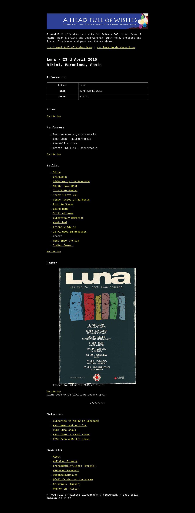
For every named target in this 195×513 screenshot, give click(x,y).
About (57, 457)
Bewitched (60, 222)
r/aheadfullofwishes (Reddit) (74, 466)
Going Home (60, 209)
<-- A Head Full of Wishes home (69, 47)
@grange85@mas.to (65, 475)
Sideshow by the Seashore (71, 181)
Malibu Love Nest (65, 186)
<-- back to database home (116, 47)
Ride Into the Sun (66, 241)
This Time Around (65, 190)
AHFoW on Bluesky (65, 461)
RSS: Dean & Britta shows (71, 439)
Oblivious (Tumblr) (67, 484)
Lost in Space (63, 204)
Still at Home (63, 213)
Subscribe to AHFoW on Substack (76, 421)
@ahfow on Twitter (66, 489)
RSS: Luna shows (64, 430)
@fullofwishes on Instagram (73, 479)
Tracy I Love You (65, 195)
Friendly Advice (64, 227)
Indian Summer (63, 245)
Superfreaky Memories (68, 218)
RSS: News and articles (70, 425)
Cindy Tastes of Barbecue (71, 200)
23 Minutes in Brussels (70, 232)
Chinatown (60, 177)
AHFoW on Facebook (66, 470)
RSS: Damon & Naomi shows (71, 435)
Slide (57, 172)
